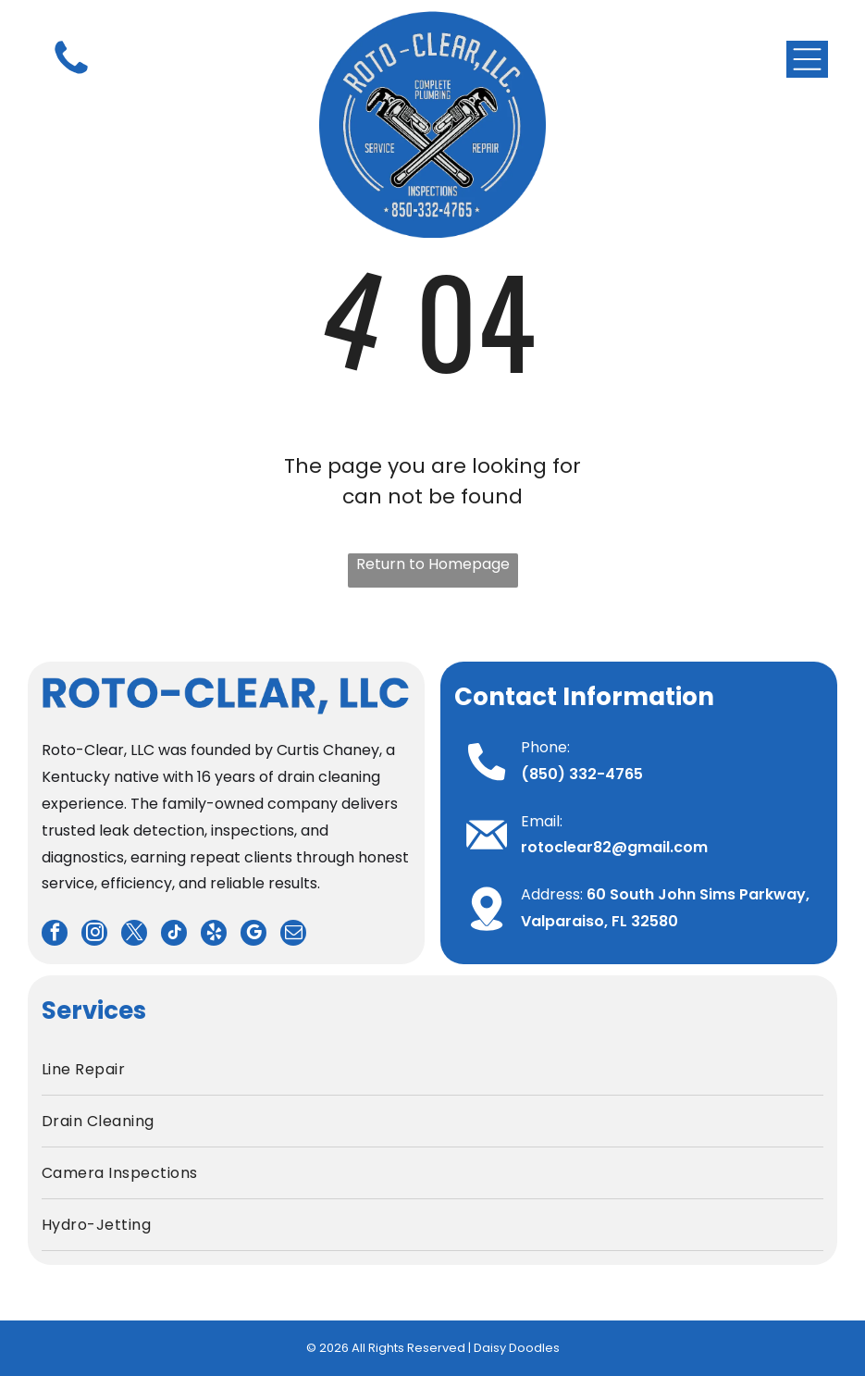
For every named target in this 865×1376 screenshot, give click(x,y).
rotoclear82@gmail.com (614, 847)
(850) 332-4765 (582, 774)
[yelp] (214, 935)
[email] (293, 935)
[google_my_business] (253, 935)
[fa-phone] (71, 74)
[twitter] (134, 935)
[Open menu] (807, 59)
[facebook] (55, 935)
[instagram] (94, 935)
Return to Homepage (433, 564)
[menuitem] (432, 1070)
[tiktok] (174, 935)
